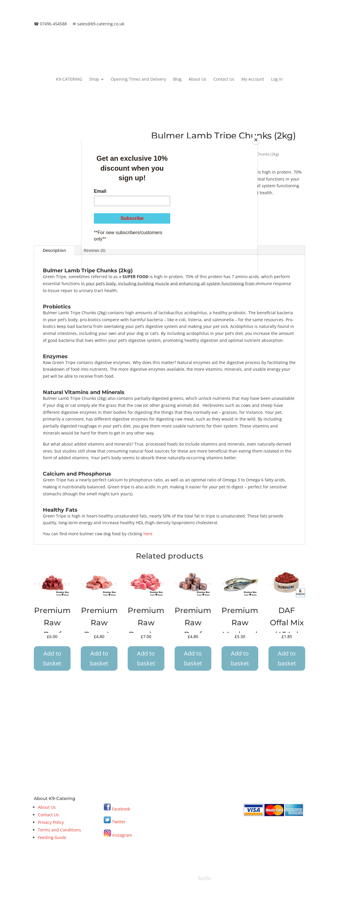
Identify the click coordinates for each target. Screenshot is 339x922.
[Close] (256, 139)
